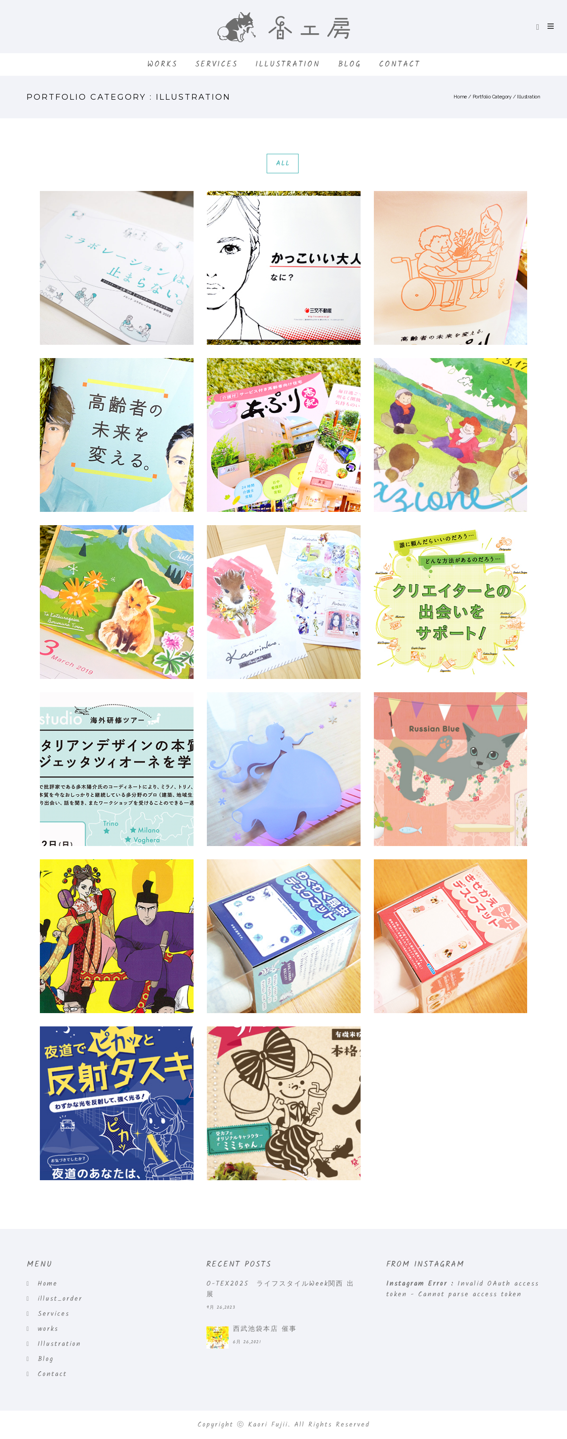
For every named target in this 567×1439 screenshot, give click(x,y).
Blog (349, 64)
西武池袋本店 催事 (265, 1329)
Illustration (288, 64)
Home (460, 97)
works (162, 64)
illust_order (60, 1299)
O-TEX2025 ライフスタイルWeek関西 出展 (280, 1289)
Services (216, 64)
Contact (399, 64)
